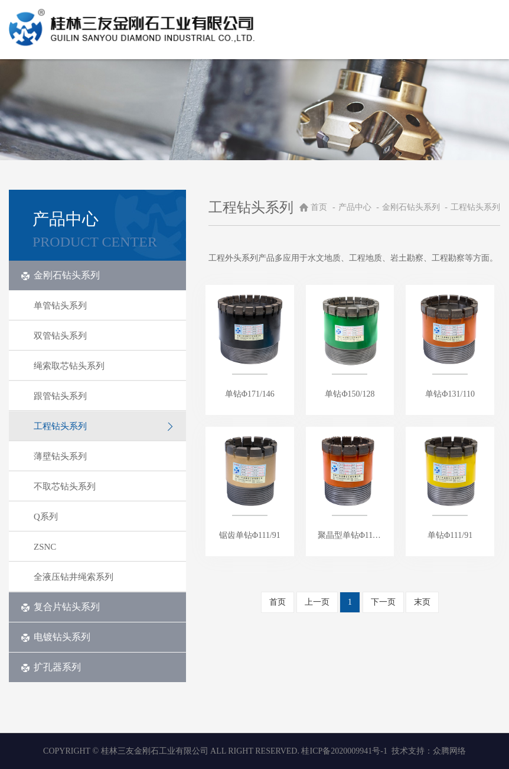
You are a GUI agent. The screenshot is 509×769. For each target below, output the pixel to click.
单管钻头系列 (104, 305)
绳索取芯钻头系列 (104, 366)
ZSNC (104, 546)
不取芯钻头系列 (104, 486)
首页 (319, 207)
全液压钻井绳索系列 (104, 577)
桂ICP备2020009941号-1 (344, 751)
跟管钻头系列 (104, 396)
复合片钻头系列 (60, 607)
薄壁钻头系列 (104, 456)
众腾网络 (449, 751)
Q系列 (104, 516)
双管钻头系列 (104, 335)
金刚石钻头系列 (60, 275)
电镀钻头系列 (55, 637)
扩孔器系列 (51, 667)
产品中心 (356, 207)
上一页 (317, 602)
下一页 (383, 602)
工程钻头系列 (104, 426)
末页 (422, 602)
